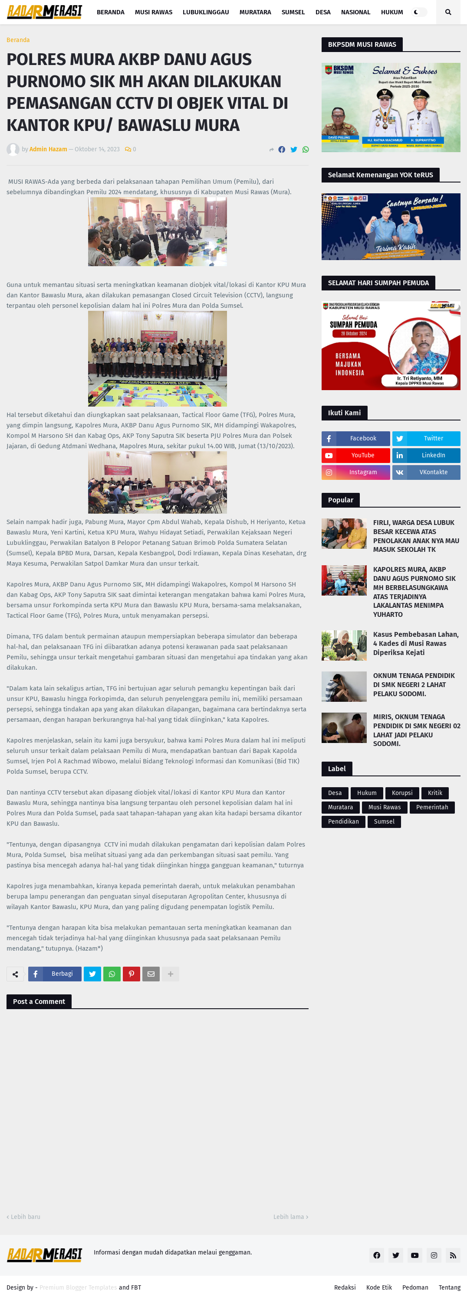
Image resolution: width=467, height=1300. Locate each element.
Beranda (18, 40)
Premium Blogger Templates (78, 1287)
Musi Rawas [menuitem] (153, 12)
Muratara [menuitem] (255, 12)
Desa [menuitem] (323, 12)
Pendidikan (343, 821)
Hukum (367, 793)
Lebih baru (25, 1217)
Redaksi (345, 1287)
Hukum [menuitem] (392, 12)
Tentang (449, 1287)
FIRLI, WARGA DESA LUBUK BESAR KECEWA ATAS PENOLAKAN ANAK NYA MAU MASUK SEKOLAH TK (416, 536)
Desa (335, 793)
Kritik (435, 793)
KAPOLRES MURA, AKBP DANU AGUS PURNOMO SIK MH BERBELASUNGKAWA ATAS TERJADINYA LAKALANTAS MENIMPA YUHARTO (414, 592)
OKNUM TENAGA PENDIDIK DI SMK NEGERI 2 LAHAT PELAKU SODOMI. (414, 684)
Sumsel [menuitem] (293, 12)
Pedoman (415, 1287)
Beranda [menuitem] (111, 12)
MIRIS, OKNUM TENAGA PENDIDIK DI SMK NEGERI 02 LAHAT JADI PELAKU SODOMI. (416, 730)
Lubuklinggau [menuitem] (206, 12)
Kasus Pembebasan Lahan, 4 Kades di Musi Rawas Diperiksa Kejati (416, 643)
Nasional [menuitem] (356, 12)
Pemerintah (432, 807)
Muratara (340, 807)
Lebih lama (288, 1217)
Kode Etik (379, 1287)
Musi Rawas (384, 807)
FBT (136, 1287)
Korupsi (402, 793)
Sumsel (384, 821)
